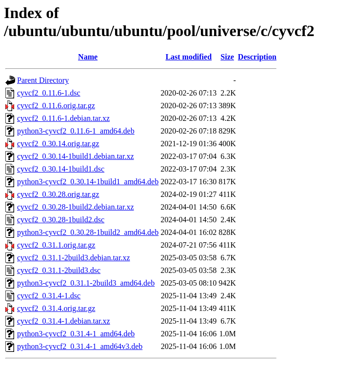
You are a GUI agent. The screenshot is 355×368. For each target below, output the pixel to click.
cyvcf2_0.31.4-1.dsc (48, 295)
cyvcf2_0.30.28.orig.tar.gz (58, 194)
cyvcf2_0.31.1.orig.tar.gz (56, 245)
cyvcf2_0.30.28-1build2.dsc (60, 219)
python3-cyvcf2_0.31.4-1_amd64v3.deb (79, 346)
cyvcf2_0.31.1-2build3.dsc (58, 270)
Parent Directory (43, 80)
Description (257, 57)
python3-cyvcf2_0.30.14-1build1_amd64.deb (87, 181)
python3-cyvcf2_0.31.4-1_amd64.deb (76, 333)
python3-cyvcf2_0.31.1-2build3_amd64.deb (86, 283)
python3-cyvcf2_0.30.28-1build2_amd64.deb (87, 232)
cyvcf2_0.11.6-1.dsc (48, 93)
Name (88, 57)
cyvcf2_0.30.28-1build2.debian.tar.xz (75, 207)
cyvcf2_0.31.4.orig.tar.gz (56, 308)
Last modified (188, 57)
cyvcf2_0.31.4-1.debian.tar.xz (63, 321)
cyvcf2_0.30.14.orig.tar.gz (58, 143)
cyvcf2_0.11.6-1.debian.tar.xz (63, 118)
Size (227, 57)
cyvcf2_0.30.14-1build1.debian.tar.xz (75, 156)
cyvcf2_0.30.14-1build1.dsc (60, 169)
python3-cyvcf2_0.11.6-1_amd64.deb (76, 131)
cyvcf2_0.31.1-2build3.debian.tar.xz (73, 257)
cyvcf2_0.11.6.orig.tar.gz (56, 105)
